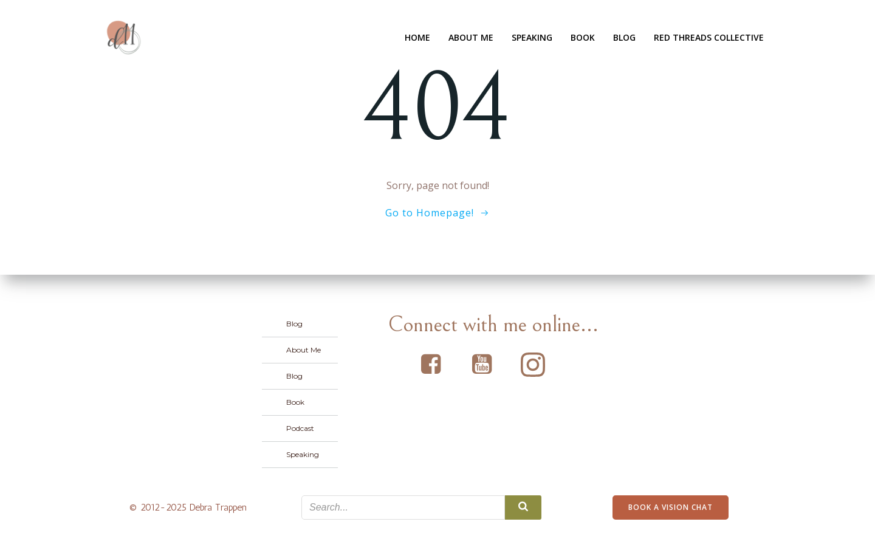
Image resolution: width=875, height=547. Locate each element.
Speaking (532, 37)
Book (583, 37)
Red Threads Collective (709, 37)
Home (417, 37)
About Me (470, 37)
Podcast (300, 428)
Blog (624, 37)
